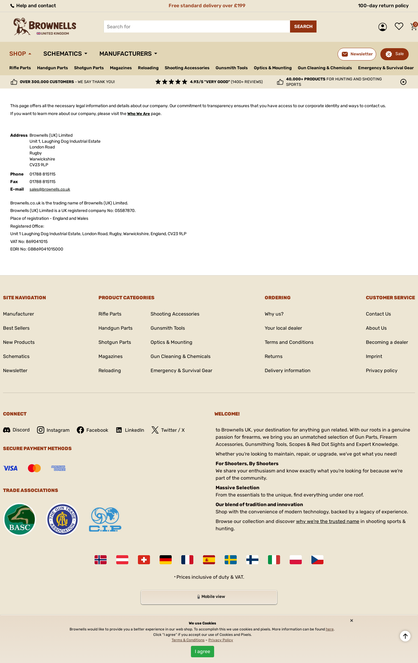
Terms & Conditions (188, 640)
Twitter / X (168, 430)
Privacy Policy (220, 640)
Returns (273, 356)
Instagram (53, 430)
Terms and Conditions (289, 342)
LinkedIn (129, 430)
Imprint (374, 356)
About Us (376, 328)
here (330, 629)
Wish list (400, 26)
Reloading (148, 67)
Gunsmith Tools (232, 67)
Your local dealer (283, 328)
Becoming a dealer (387, 342)
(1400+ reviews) (226, 81)
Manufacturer (18, 314)
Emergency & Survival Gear (386, 67)
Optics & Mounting (273, 67)
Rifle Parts (20, 67)
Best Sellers (16, 328)
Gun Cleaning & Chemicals (325, 67)
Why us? (274, 314)
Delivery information (287, 370)
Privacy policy (382, 370)
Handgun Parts (52, 67)
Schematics (62, 53)
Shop (17, 53)
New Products (19, 342)
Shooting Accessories (187, 67)
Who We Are (138, 113)
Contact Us (378, 314)
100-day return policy (383, 5)
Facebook (92, 430)
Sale (399, 53)
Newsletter (15, 370)
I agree (202, 651)
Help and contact (32, 5)
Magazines (121, 67)
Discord (16, 430)
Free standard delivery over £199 (207, 5)
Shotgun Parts (89, 67)
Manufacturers (125, 53)
